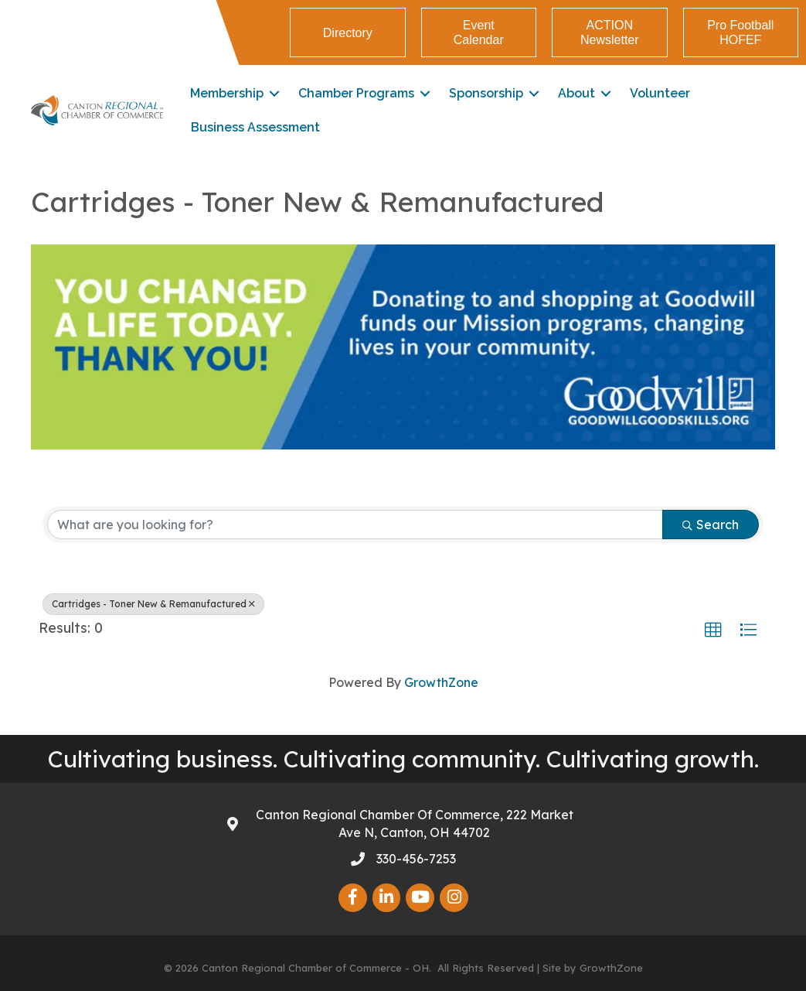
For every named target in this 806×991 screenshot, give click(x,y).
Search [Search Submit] (710, 524)
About (576, 93)
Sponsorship (486, 93)
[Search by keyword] (355, 524)
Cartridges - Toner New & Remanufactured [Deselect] (153, 604)
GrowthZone (441, 682)
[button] (713, 630)
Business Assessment (255, 127)
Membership (227, 93)
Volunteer (660, 93)
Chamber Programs (356, 93)
